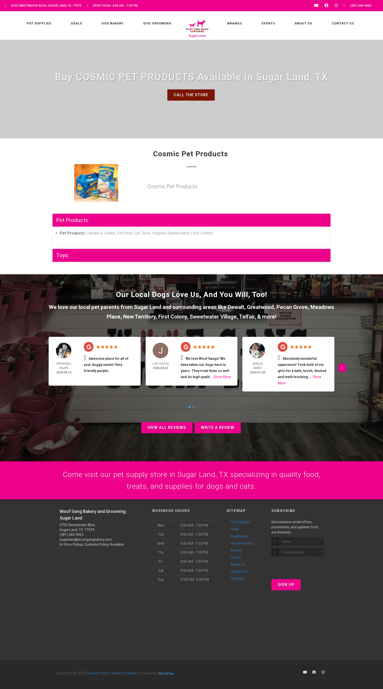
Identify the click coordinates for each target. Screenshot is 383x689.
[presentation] (297, 565)
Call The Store (191, 95)
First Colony (172, 317)
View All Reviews (167, 427)
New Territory (139, 317)
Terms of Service (123, 673)
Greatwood (260, 307)
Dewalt (236, 307)
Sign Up (286, 584)
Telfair (247, 317)
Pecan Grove (292, 307)
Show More (222, 377)
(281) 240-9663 (72, 535)
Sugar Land (147, 307)
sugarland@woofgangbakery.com (86, 539)
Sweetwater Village (213, 317)
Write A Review (217, 427)
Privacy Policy (97, 673)
